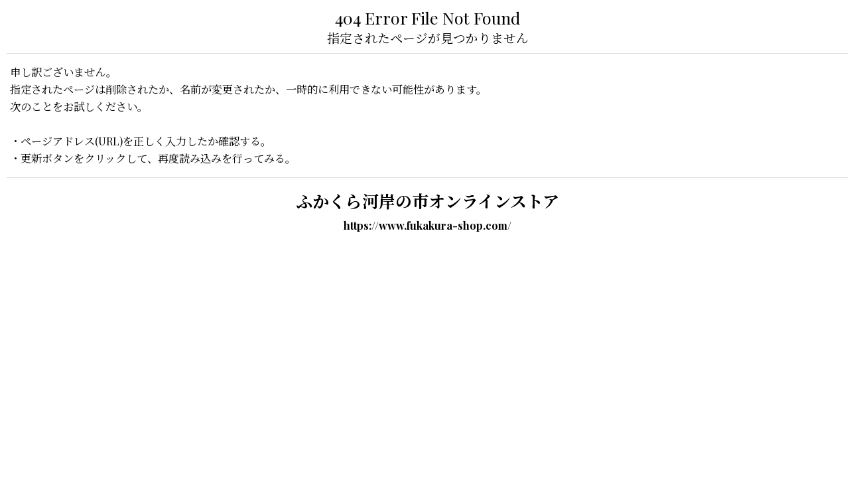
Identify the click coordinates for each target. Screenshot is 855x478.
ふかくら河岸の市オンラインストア (427, 201)
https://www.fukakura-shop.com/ (427, 225)
